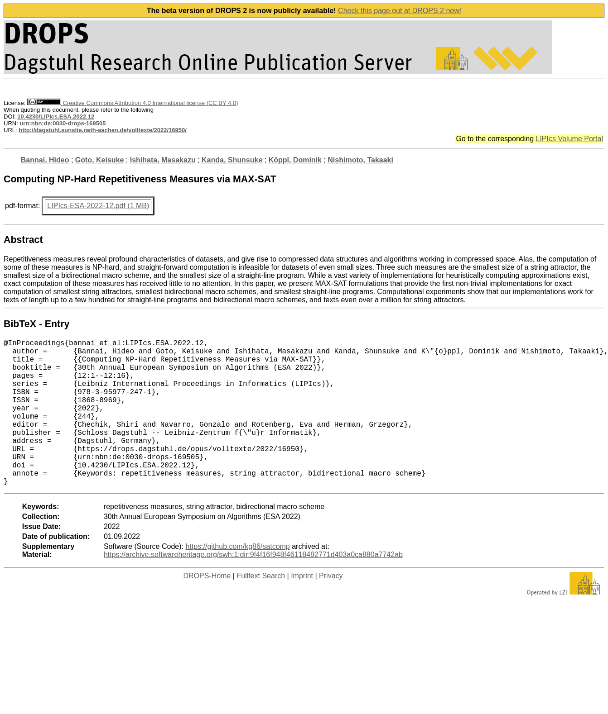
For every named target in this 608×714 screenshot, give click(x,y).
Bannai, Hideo (45, 160)
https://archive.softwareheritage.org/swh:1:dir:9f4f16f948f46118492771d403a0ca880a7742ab (253, 587)
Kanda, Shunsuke (232, 160)
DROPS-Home (207, 608)
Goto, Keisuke (99, 160)
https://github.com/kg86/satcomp (237, 579)
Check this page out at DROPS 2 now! (399, 10)
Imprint (302, 608)
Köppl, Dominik (295, 160)
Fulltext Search (260, 608)
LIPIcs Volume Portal (569, 139)
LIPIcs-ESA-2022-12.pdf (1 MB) (98, 205)
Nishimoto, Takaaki (360, 160)
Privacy (331, 608)
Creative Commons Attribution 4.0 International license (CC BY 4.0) (132, 103)
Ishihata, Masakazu (163, 160)
